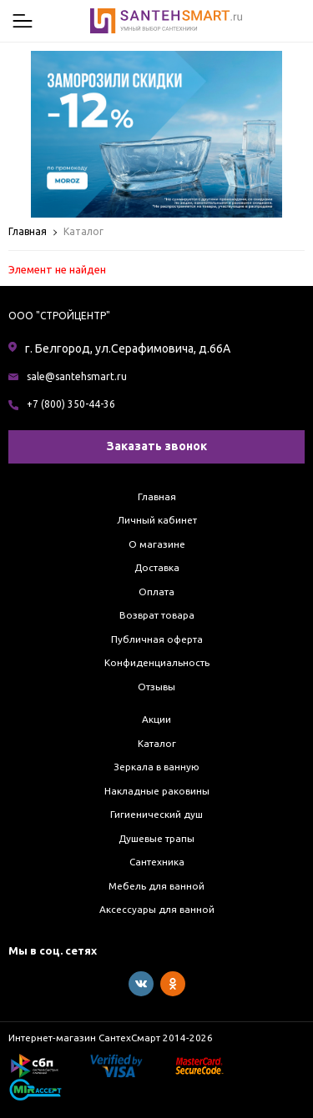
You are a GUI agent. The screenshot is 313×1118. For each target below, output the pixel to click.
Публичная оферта (157, 639)
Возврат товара (156, 614)
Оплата (156, 591)
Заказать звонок (157, 446)
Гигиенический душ (156, 814)
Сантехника (156, 861)
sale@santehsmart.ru (77, 376)
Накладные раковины (157, 790)
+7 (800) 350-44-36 (71, 404)
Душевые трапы (156, 838)
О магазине (157, 544)
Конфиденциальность (157, 662)
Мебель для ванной (156, 885)
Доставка (156, 567)
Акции (156, 719)
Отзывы (156, 686)
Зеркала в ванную (156, 766)
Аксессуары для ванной (157, 909)
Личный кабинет (157, 519)
